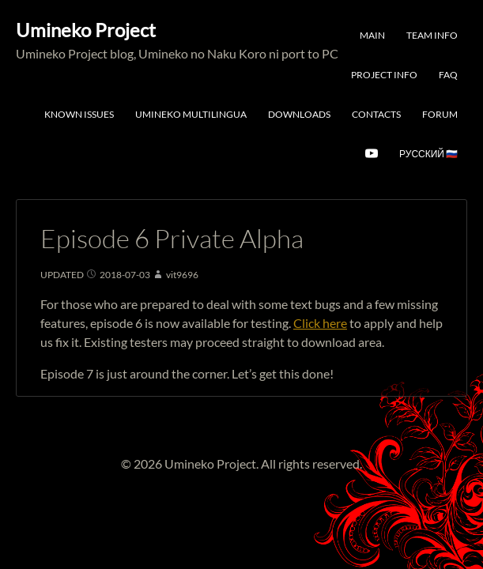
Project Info (384, 75)
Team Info (432, 35)
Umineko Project (86, 29)
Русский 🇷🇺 (428, 154)
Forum (440, 114)
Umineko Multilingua (191, 114)
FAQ (448, 75)
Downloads (299, 114)
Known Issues (79, 114)
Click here (320, 322)
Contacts (376, 114)
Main (372, 35)
